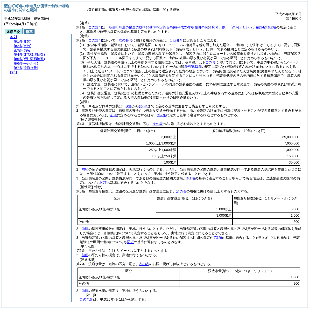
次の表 (158, 124)
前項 (113, 115)
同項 (103, 183)
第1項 (190, 178)
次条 (129, 106)
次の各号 (125, 40)
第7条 (161, 115)
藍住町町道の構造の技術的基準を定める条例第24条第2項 (192, 27)
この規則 (95, 27)
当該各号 (176, 40)
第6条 (143, 106)
